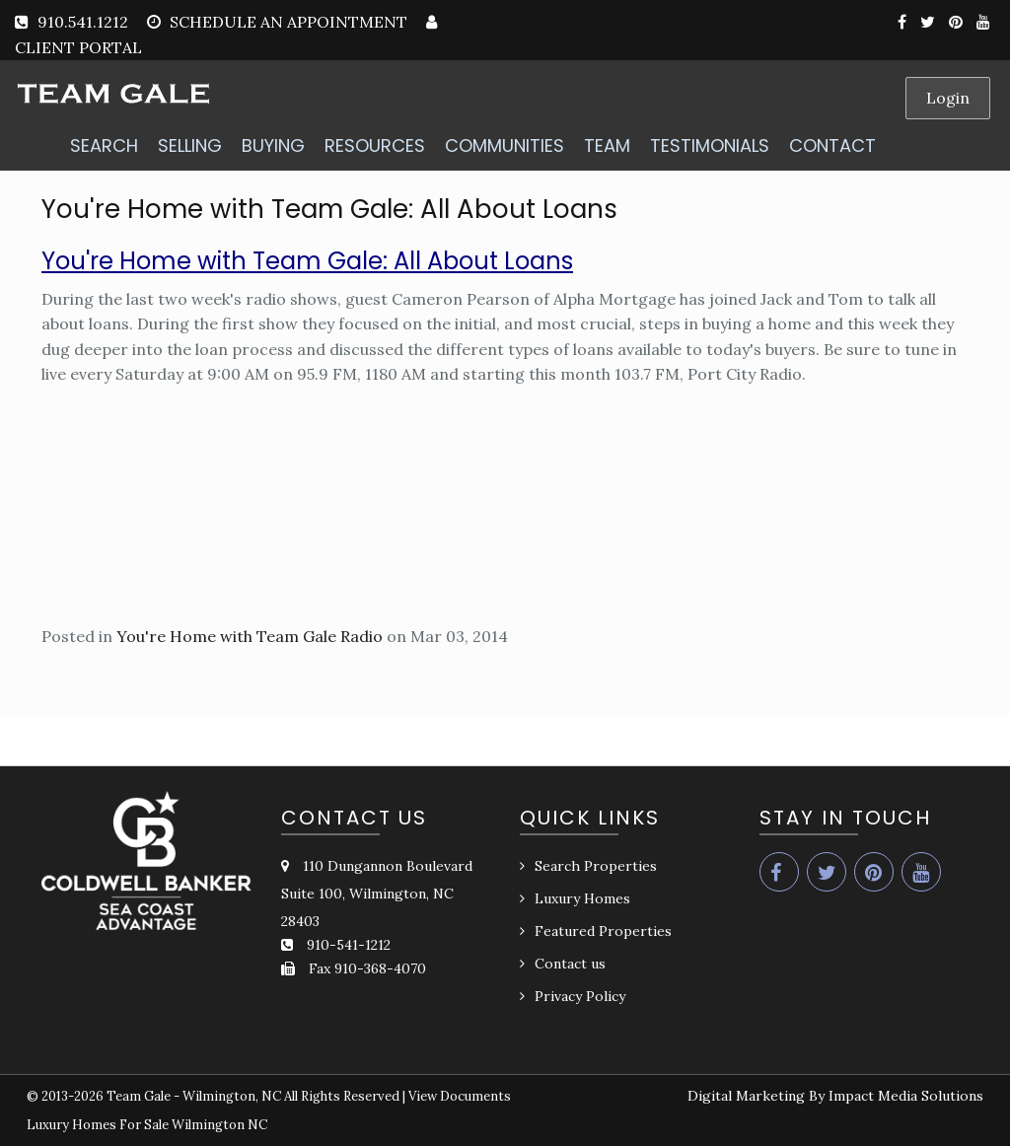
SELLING (190, 145)
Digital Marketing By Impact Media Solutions (835, 1096)
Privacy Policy (580, 996)
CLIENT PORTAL (78, 47)
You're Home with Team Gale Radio (249, 636)
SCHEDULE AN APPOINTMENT (288, 22)
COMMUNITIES (504, 145)
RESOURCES (375, 145)
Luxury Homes (582, 898)
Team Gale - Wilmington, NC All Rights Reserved (253, 1096)
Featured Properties (603, 931)
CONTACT (832, 145)
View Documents (459, 1096)
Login (948, 97)
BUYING (273, 145)
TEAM (607, 145)
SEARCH (104, 145)
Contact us (570, 963)
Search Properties (596, 866)
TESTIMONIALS (709, 145)
